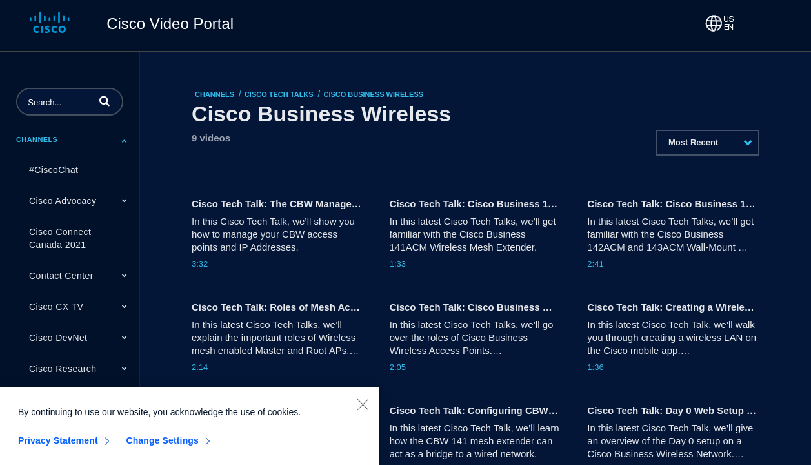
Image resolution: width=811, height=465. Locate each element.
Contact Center (61, 276)
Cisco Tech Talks (279, 94)
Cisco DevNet (58, 338)
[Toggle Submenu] (124, 140)
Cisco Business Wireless (373, 94)
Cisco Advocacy (62, 201)
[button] (104, 100)
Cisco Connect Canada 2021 (60, 238)
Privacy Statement (58, 448)
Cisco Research (62, 369)
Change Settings (162, 448)
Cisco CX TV (56, 307)
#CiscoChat (53, 170)
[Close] (362, 412)
